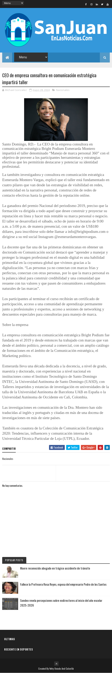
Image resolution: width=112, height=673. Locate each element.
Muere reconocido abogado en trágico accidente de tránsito (55, 568)
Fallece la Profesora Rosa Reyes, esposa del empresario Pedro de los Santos (63, 584)
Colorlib (70, 668)
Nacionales (63, 90)
